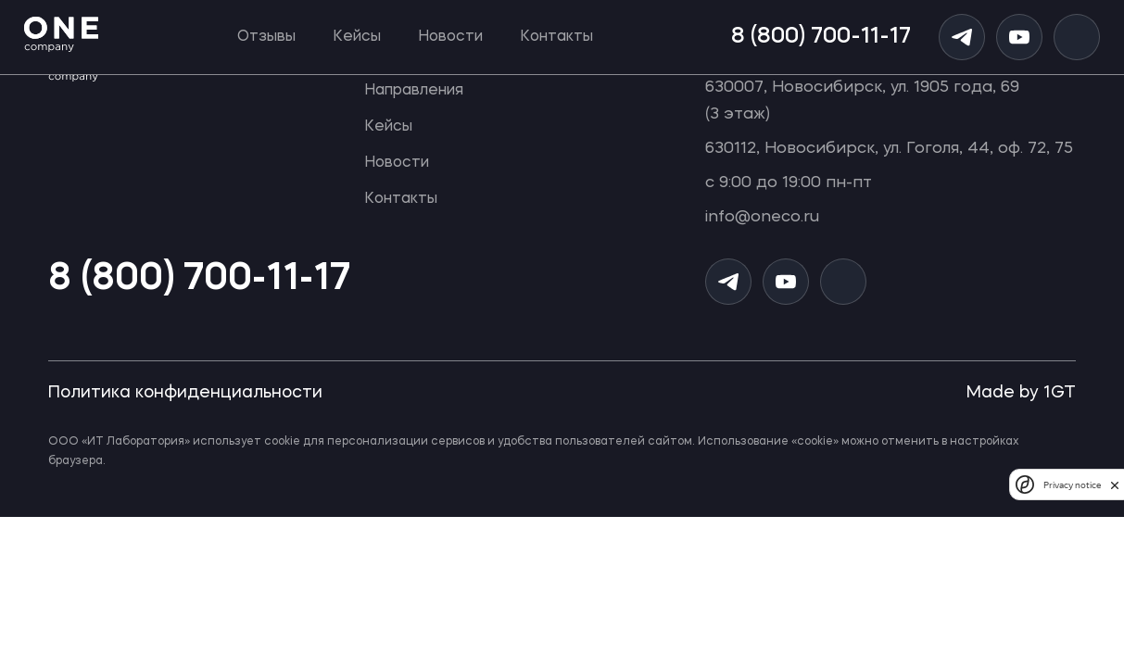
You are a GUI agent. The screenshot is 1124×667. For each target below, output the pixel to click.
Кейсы (357, 37)
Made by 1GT (1021, 392)
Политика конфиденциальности (185, 392)
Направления (413, 90)
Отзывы (266, 37)
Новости (450, 37)
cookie (282, 441)
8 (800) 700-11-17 (821, 37)
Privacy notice (1072, 485)
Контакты (556, 37)
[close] (1114, 485)
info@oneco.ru (762, 217)
